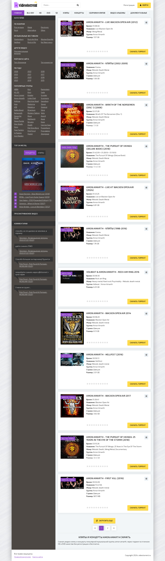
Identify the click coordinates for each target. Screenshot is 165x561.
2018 (42, 71)
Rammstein (45, 89)
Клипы (66, 13)
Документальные (138, 13)
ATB (15, 107)
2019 (29, 80)
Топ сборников (20, 62)
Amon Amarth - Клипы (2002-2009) (107, 63)
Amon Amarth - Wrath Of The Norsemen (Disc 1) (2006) (110, 106)
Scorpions (45, 98)
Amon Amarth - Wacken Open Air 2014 (108, 313)
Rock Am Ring (33, 39)
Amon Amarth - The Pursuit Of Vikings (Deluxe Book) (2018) (109, 147)
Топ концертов (47, 62)
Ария (43, 119)
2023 (16, 80)
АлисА (43, 116)
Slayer (43, 104)
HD (40, 13)
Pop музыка (19, 27)
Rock (16, 30)
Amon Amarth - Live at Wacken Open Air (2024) (110, 188)
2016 (42, 77)
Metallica (31, 107)
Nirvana (31, 122)
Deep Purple (19, 121)
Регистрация (129, 5)
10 (107, 51)
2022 (29, 71)
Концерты (79, 13)
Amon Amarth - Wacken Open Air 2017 (108, 395)
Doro (16, 127)
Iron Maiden (18, 136)
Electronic (45, 27)
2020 (29, 77)
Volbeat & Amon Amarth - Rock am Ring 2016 (112, 271)
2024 (16, 77)
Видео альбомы (117, 13)
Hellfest (17, 42)
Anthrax (17, 101)
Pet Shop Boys (33, 128)
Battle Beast (18, 110)
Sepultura (44, 101)
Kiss (29, 89)
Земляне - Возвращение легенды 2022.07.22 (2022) (33, 239)
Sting (43, 110)
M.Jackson (31, 110)
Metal (30, 27)
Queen (30, 134)
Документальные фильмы (20, 52)
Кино (43, 122)
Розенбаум (45, 128)
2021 (29, 74)
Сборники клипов (97, 13)
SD (57, 13)
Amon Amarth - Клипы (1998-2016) (106, 228)
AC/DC (16, 92)
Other (43, 30)
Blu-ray (30, 13)
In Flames (18, 133)
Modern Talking (34, 113)
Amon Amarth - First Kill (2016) (105, 478)
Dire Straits (18, 124)
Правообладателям (22, 557)
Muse (30, 116)
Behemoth (18, 113)
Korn (29, 92)
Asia (15, 104)
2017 (42, 74)
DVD (48, 13)
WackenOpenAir (47, 39)
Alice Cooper (19, 95)
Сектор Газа (46, 125)
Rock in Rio (32, 42)
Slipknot (44, 107)
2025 (16, 74)
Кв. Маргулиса (46, 42)
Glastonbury (19, 39)
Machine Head (33, 101)
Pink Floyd (32, 131)
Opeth (30, 125)
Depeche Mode (17, 117)
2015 (42, 80)
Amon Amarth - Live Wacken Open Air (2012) (112, 22)
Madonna (31, 104)
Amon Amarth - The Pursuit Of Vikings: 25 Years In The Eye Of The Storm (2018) (110, 438)
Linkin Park (32, 98)
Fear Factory (19, 130)
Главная (18, 13)
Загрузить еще (104, 520)
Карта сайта (37, 557)
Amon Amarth (19, 98)
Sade (43, 92)
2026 (16, 71)
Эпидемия (45, 134)
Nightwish (31, 119)
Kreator (30, 95)
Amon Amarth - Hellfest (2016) (104, 354)
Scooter (44, 95)
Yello (43, 113)
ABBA (16, 89)
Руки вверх (45, 131)
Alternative (32, 30)
